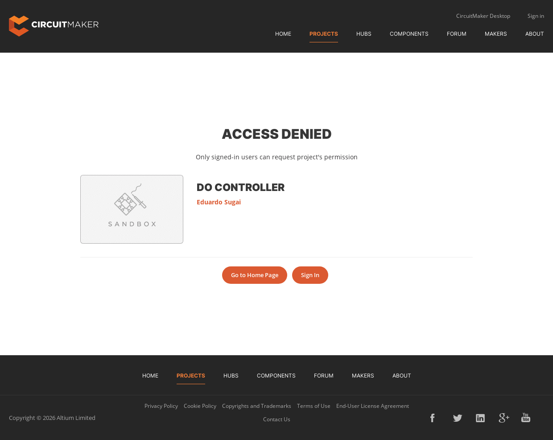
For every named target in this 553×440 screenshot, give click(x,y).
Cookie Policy (200, 406)
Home (283, 33)
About (534, 33)
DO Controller (241, 187)
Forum (456, 33)
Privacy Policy (161, 406)
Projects (324, 33)
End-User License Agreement (372, 406)
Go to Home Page (254, 275)
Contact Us (276, 419)
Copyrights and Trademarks (256, 406)
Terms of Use (313, 406)
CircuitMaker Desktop (483, 16)
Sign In (310, 275)
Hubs (363, 33)
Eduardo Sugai (219, 202)
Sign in (536, 16)
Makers (496, 33)
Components (409, 33)
